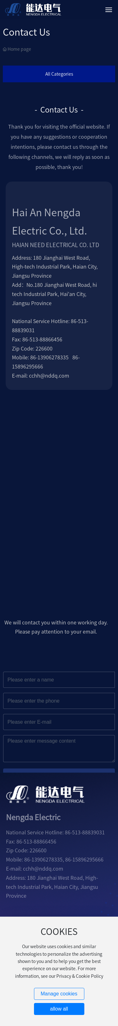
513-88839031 (88, 832)
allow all (59, 1009)
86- (33, 357)
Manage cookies (59, 993)
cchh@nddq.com (49, 375)
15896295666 (88, 859)
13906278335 (53, 357)
